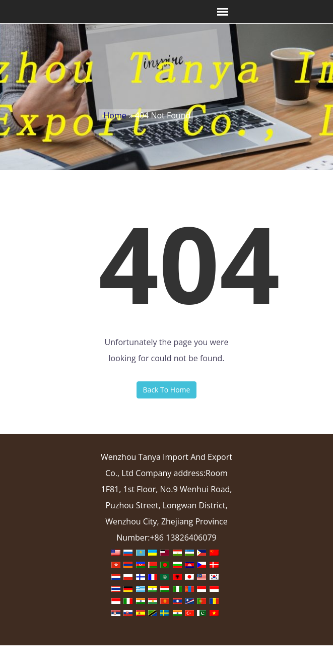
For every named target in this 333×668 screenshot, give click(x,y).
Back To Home (166, 389)
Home (115, 115)
